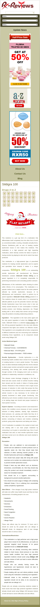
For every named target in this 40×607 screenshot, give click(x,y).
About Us (20, 169)
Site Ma (14, 601)
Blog (20, 178)
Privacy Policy (23, 601)
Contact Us (20, 173)
